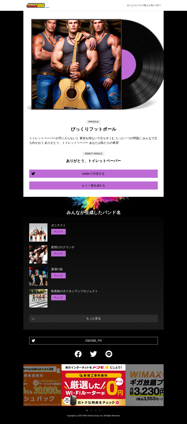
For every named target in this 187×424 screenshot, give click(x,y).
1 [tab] (87, 410)
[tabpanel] (93, 386)
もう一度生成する (93, 185)
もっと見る (93, 318)
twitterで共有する (93, 173)
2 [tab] (91, 410)
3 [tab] (96, 410)
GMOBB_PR (93, 340)
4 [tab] (100, 410)
